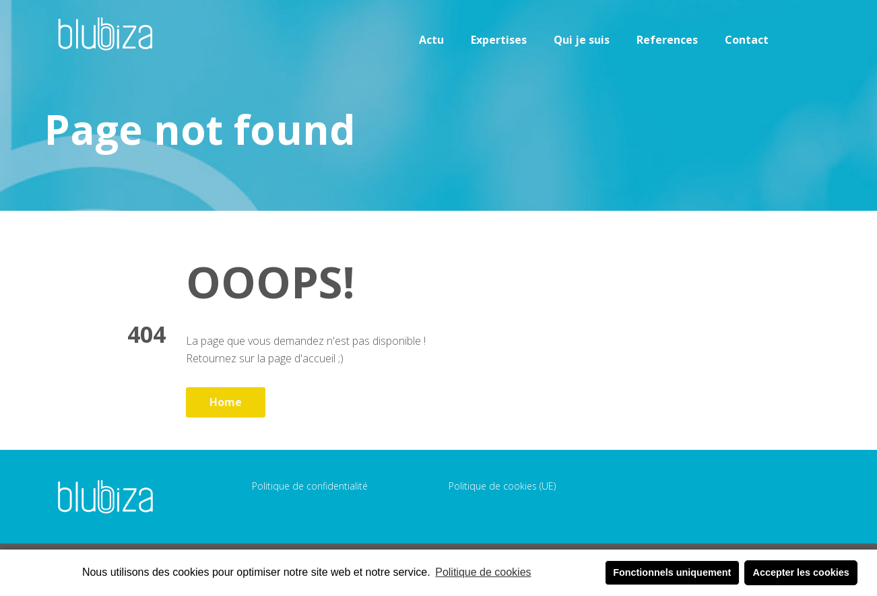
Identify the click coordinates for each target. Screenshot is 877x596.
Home (225, 402)
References (667, 39)
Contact (747, 39)
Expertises (499, 39)
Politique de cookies (483, 572)
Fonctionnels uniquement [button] (672, 572)
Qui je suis (582, 39)
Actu (431, 39)
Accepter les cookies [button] (801, 572)
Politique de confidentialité (310, 485)
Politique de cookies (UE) (502, 485)
